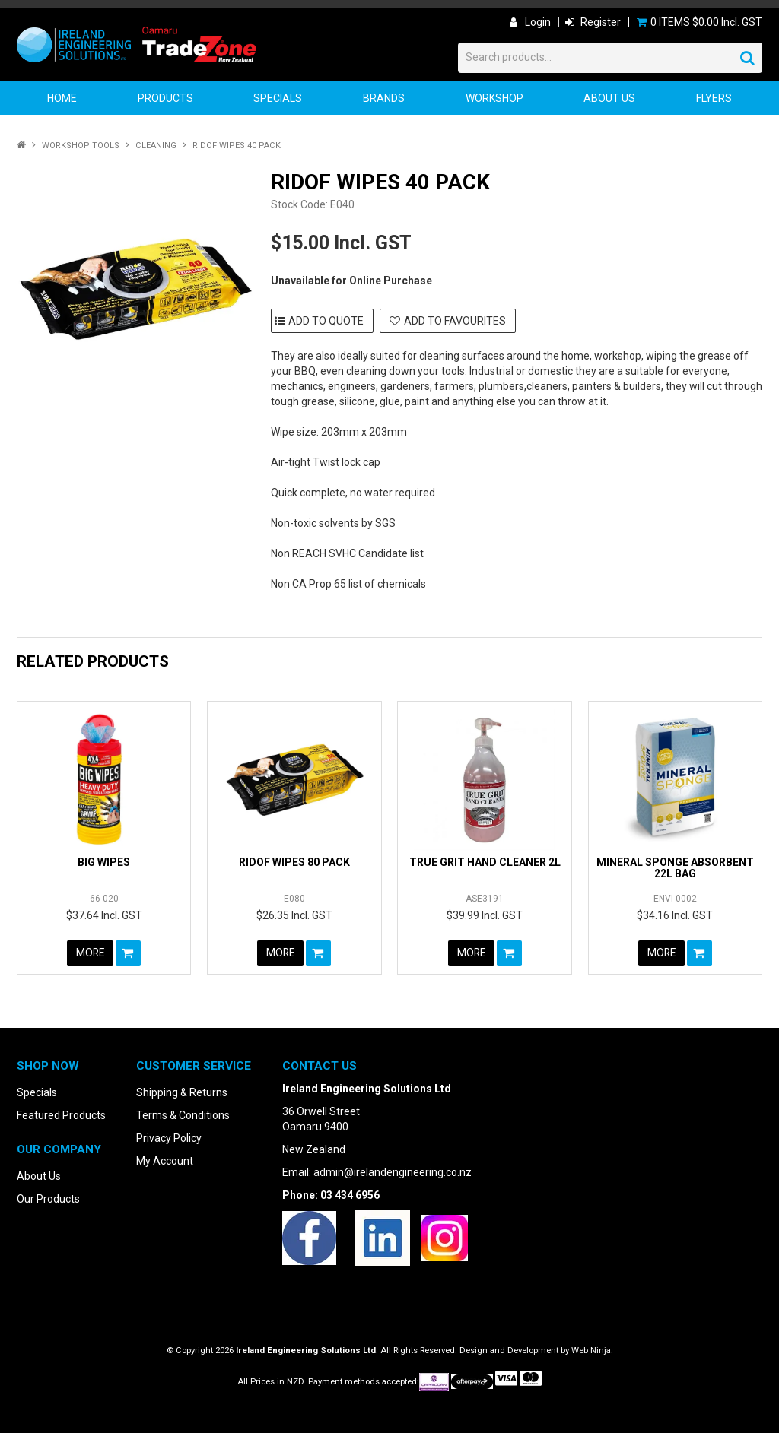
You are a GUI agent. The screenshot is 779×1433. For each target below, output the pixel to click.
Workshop (494, 98)
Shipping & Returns (181, 1092)
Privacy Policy (169, 1138)
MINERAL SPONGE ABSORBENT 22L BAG (675, 868)
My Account (164, 1161)
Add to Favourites (455, 321)
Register (600, 22)
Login (538, 22)
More (90, 953)
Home (62, 98)
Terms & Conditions (183, 1115)
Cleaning (155, 146)
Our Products (48, 1199)
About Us (609, 98)
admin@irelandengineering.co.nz (392, 1172)
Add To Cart (128, 953)
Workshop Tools (80, 146)
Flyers (714, 98)
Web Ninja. (592, 1350)
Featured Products (61, 1115)
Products (165, 98)
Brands (384, 98)
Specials (277, 98)
